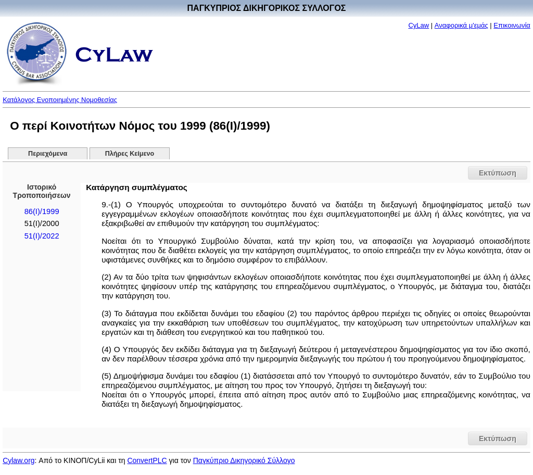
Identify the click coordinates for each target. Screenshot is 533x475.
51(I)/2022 (41, 236)
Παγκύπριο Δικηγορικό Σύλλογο (244, 460)
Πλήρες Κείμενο (130, 153)
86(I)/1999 (41, 211)
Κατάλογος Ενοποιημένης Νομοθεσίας (60, 100)
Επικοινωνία (511, 25)
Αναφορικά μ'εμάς (461, 25)
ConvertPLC (147, 460)
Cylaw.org (18, 460)
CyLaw (418, 25)
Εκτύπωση (497, 173)
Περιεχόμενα (47, 153)
